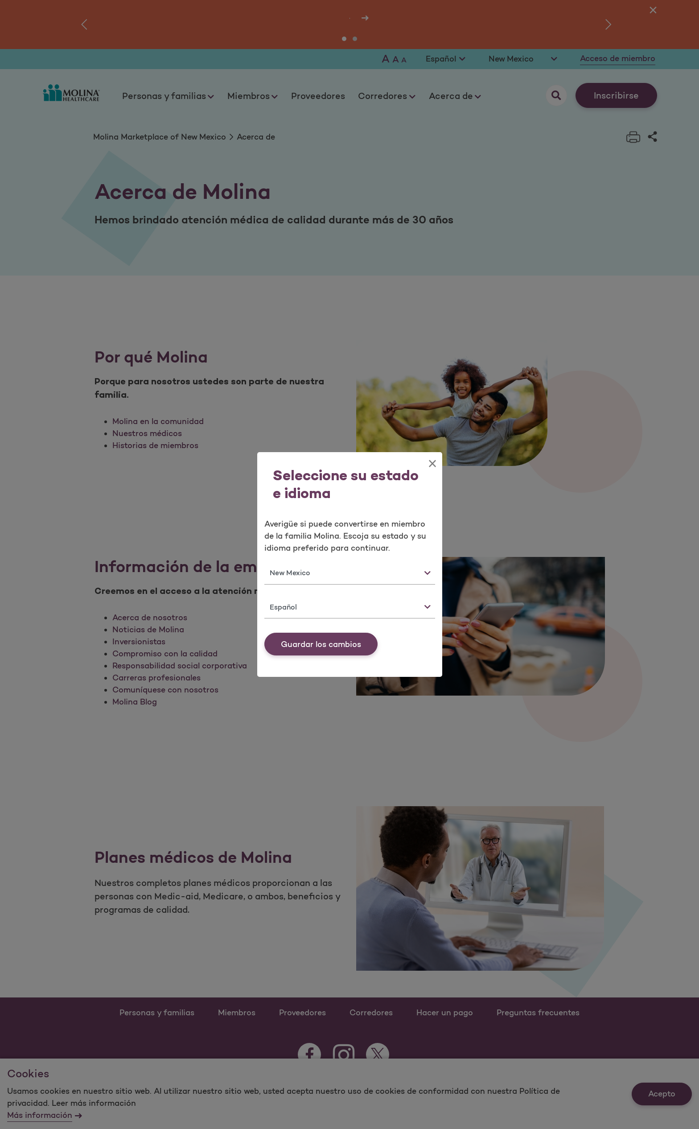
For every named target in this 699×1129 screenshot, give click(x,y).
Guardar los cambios (321, 644)
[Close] (432, 463)
